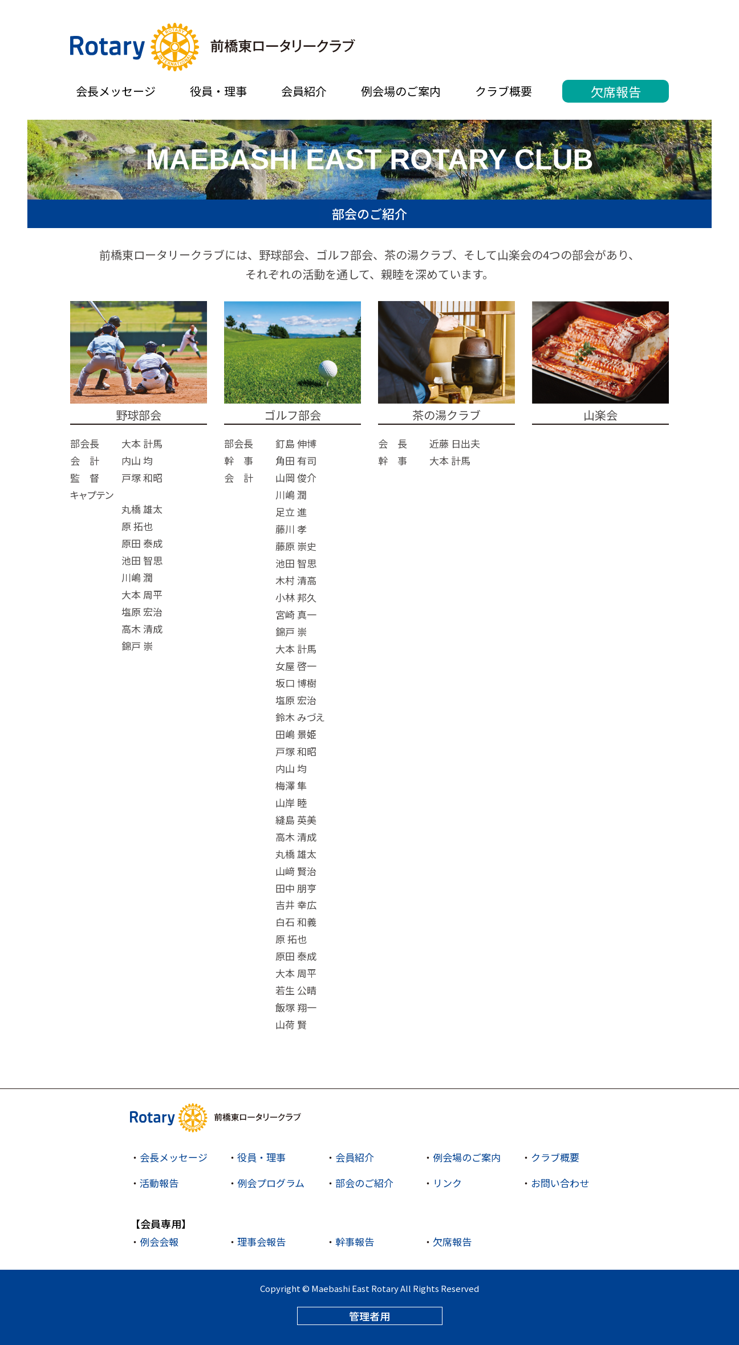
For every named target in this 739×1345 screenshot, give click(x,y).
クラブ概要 (503, 91)
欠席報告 (616, 91)
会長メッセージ (116, 91)
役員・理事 (218, 91)
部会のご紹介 (364, 1183)
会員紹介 (304, 91)
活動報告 (159, 1183)
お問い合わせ (560, 1183)
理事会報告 (261, 1241)
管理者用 (369, 1316)
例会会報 (159, 1241)
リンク (447, 1183)
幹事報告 (354, 1241)
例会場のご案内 (401, 91)
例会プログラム (270, 1183)
